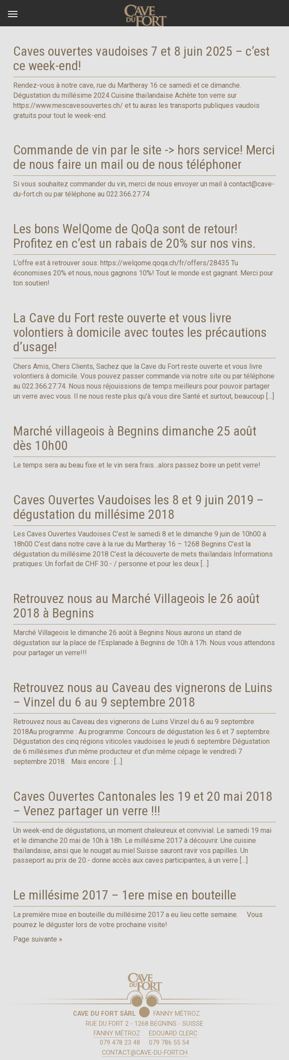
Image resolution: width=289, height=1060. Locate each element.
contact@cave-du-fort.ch (145, 1052)
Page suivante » (37, 939)
